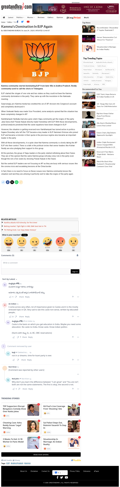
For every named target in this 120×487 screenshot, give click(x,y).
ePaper (96, 470)
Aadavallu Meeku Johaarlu (104, 62)
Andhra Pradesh (17, 462)
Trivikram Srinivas (88, 66)
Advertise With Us (59, 470)
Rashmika (95, 73)
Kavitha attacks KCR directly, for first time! (20, 221)
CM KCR (85, 80)
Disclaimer (34, 470)
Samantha (86, 73)
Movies (31, 17)
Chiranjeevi (98, 69)
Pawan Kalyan (87, 69)
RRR (103, 84)
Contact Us (46, 470)
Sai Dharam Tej (109, 69)
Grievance (86, 470)
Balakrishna (109, 77)
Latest (10, 17)
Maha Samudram (88, 77)
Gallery (50, 17)
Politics (20, 17)
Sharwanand (105, 73)
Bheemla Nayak (88, 62)
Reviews (41, 17)
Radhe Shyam (102, 66)
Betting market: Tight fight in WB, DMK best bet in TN (25, 225)
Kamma (27, 462)
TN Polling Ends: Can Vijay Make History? (20, 228)
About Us (23, 470)
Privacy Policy (75, 470)
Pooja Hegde (87, 84)
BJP (8, 462)
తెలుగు (86, 17)
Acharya (96, 84)
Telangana (108, 80)
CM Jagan (100, 77)
